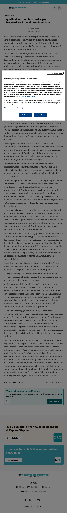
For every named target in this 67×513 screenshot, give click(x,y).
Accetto (40, 115)
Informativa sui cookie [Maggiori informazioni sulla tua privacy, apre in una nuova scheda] (28, 96)
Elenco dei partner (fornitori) (13, 108)
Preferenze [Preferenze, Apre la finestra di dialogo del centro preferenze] (25, 115)
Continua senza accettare (55, 73)
